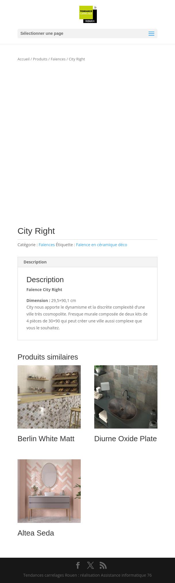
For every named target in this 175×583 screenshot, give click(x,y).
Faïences (58, 59)
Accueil (24, 59)
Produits (40, 59)
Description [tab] (35, 262)
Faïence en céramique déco (101, 244)
